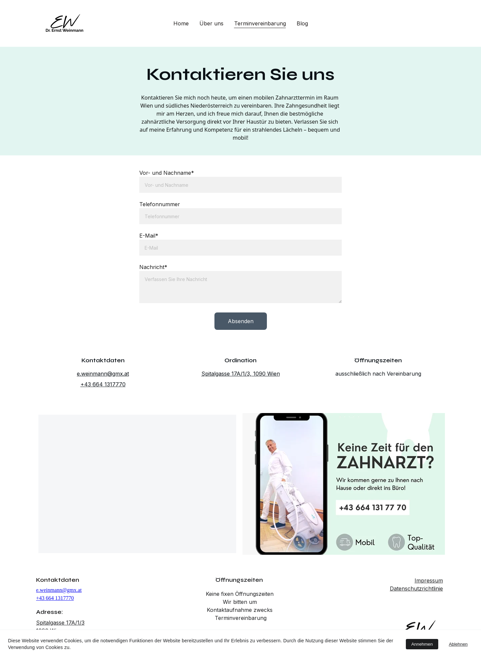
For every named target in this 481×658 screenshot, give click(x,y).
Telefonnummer (160, 204)
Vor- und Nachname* (167, 173)
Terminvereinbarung (260, 23)
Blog (302, 23)
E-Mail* (149, 235)
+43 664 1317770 (103, 384)
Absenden (241, 320)
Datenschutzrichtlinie (416, 588)
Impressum (429, 580)
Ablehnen (458, 644)
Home (181, 23)
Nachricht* (154, 267)
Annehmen (422, 644)
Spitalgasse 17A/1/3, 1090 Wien (240, 373)
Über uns (211, 23)
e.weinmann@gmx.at (103, 373)
